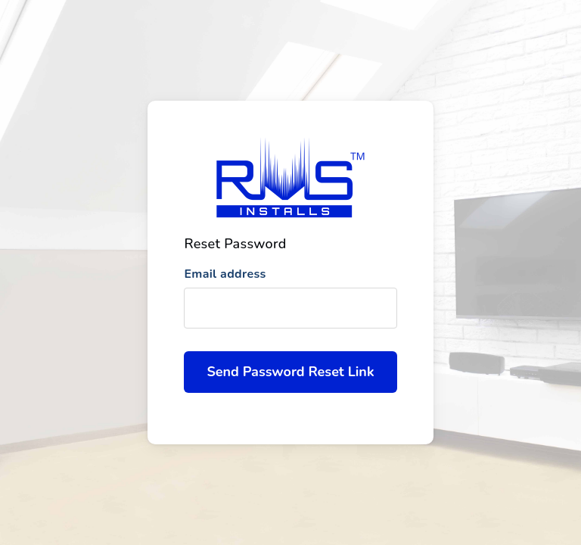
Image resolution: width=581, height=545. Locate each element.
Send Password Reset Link (290, 372)
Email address (225, 274)
